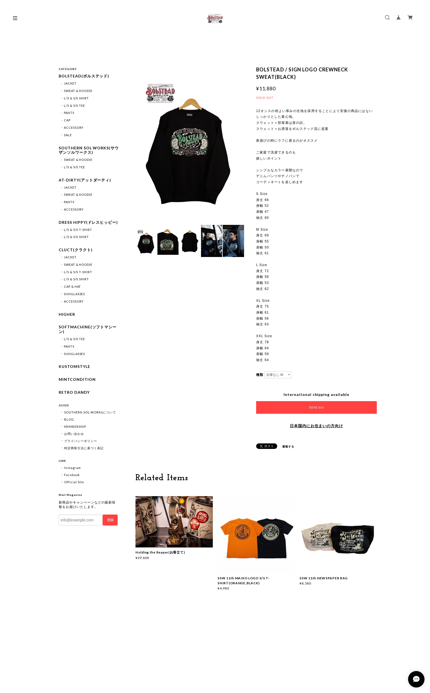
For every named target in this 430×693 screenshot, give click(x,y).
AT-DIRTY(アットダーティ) (85, 180)
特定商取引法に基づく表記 (84, 448)
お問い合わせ (74, 433)
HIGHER (67, 314)
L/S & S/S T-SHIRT (78, 229)
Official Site (74, 482)
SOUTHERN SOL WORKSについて (90, 412)
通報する (288, 446)
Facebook (72, 475)
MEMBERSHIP (75, 426)
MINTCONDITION (77, 379)
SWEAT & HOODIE (78, 91)
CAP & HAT (72, 286)
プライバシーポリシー (80, 441)
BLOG (69, 419)
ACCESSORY (74, 127)
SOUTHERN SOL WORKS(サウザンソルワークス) (89, 150)
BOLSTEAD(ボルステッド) (84, 76)
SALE (68, 135)
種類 (259, 375)
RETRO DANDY (74, 392)
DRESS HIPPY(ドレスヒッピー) (88, 222)
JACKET (70, 83)
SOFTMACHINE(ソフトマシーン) (88, 329)
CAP (67, 120)
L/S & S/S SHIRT (76, 98)
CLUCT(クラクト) (76, 250)
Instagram (72, 468)
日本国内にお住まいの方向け (316, 426)
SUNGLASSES (74, 294)
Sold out (316, 407)
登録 (110, 520)
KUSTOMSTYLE (74, 366)
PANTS (69, 112)
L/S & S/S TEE (74, 105)
